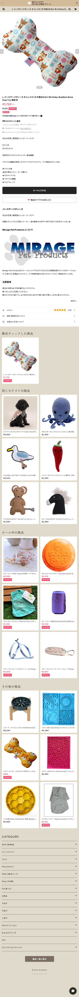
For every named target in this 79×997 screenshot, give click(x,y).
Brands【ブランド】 (9, 933)
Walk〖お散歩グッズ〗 (10, 874)
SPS (3, 940)
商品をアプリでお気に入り (39, 200)
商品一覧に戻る (40, 959)
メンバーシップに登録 (11, 125)
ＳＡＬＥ (4, 859)
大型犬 (4, 903)
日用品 (4, 896)
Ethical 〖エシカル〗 (9, 925)
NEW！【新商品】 (8, 845)
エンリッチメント (8, 852)
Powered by (39, 974)
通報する (74, 301)
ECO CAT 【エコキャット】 (12, 947)
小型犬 (4, 918)
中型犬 (4, 911)
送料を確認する (26, 128)
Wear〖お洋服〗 (8, 881)
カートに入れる (39, 190)
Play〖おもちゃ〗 (8, 867)
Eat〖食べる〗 (7, 889)
